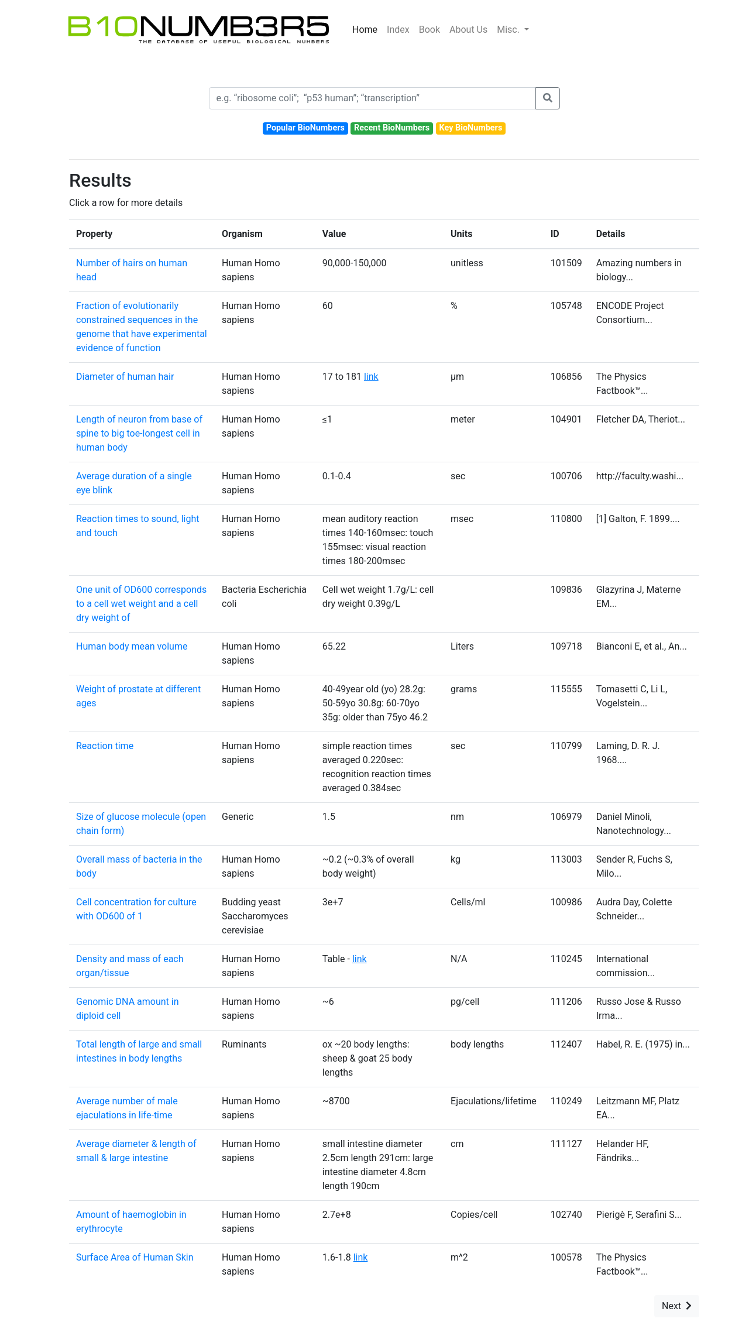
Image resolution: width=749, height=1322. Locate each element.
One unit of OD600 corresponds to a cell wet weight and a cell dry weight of (141, 603)
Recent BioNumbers (392, 128)
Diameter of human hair (125, 376)
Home (364, 29)
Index (398, 29)
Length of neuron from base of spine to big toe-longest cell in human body (139, 433)
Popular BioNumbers (305, 128)
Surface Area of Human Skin (135, 1257)
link (371, 376)
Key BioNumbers (470, 128)
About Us (468, 29)
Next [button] (677, 1305)
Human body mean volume (131, 646)
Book (429, 29)
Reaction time (104, 745)
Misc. (509, 29)
